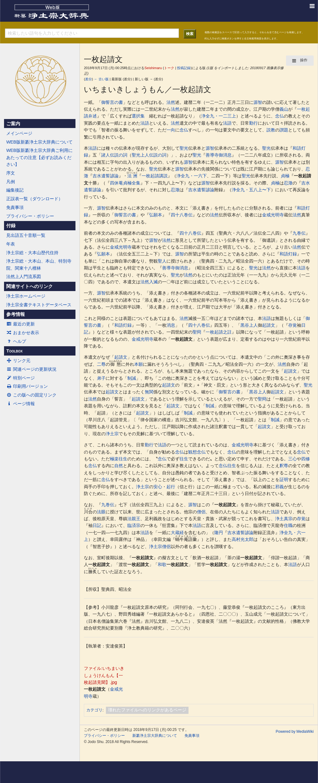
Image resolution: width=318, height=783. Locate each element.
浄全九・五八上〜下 (251, 189)
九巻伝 (299, 233)
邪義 (279, 486)
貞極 (285, 175)
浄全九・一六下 (191, 175)
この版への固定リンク (31, 394)
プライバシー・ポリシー (30, 216)
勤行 (253, 123)
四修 (305, 458)
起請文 (268, 325)
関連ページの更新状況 (31, 369)
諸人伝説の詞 (114, 155)
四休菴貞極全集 (125, 182)
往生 (123, 458)
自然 (118, 465)
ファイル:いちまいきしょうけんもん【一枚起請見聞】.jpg (104, 675)
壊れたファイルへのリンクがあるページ (147, 709)
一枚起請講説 (155, 175)
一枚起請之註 (219, 332)
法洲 (132, 175)
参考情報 (15, 314)
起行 (170, 486)
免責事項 (15, 207)
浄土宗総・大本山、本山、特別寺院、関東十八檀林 (38, 264)
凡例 (10, 181)
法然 (170, 102)
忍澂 (288, 182)
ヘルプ (16, 341)
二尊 (101, 364)
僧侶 (201, 511)
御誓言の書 (112, 102)
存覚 (292, 325)
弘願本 (155, 214)
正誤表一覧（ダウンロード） (34, 198)
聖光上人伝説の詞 (149, 155)
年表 (10, 243)
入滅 (153, 281)
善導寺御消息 (219, 155)
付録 (11, 225)
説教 (270, 129)
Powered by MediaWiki (295, 731)
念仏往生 (227, 465)
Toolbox (14, 350)
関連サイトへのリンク (29, 286)
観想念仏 (197, 451)
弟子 (101, 378)
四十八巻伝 (182, 214)
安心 (157, 486)
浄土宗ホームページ (25, 296)
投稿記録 (184, 68)
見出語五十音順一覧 (25, 235)
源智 (257, 102)
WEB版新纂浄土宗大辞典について (39, 141)
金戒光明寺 (273, 214)
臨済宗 (133, 525)
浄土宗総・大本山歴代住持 (32, 252)
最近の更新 (20, 323)
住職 (288, 525)
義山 (283, 109)
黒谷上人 (249, 325)
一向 (170, 129)
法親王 (133, 518)
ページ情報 (20, 403)
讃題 (283, 129)
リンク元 (18, 360)
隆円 (218, 532)
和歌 (162, 564)
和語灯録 (288, 253)
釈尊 (283, 465)
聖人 (162, 261)
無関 (149, 391)
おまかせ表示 (22, 332)
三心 (292, 458)
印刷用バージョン (27, 386)
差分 (88, 79)
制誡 (131, 378)
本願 (138, 364)
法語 (144, 123)
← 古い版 (101, 79)
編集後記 (15, 190)
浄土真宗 (284, 518)
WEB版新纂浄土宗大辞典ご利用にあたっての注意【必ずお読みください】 (39, 157)
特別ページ (20, 377)
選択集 (138, 115)
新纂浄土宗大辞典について (154, 735)
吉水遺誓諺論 (106, 175)
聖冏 (197, 332)
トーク (169, 68)
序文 (10, 172)
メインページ (19, 133)
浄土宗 (112, 433)
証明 (283, 479)
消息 (170, 325)
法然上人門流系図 (23, 276)
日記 (97, 525)
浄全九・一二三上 (218, 115)
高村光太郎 (242, 539)
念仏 (279, 115)
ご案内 (13, 123)
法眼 (101, 511)
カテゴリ (94, 710)
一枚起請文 (182, 339)
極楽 (114, 458)
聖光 (183, 148)
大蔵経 (177, 532)
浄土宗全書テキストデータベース (38, 304)
